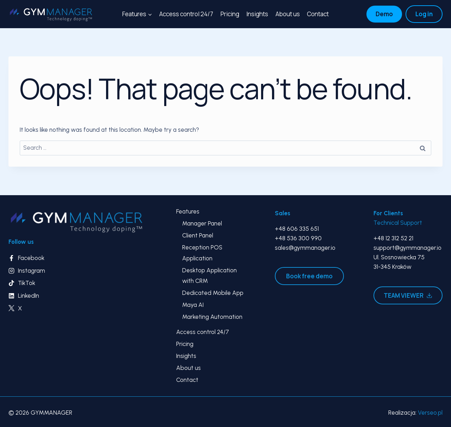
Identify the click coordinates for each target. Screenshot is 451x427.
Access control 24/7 (186, 14)
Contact (318, 14)
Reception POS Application (202, 253)
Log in (424, 14)
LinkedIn (28, 295)
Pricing (230, 14)
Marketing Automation (212, 316)
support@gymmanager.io (407, 247)
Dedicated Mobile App (212, 292)
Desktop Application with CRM (209, 276)
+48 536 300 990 (298, 238)
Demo (384, 14)
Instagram (31, 270)
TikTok (26, 282)
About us (288, 14)
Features (187, 211)
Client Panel (197, 235)
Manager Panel (202, 223)
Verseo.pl (430, 412)
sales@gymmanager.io (305, 247)
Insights (257, 14)
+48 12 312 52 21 (393, 238)
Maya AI (193, 304)
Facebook (31, 257)
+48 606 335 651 (297, 228)
